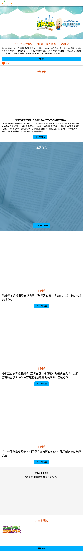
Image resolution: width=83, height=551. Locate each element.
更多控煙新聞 (43, 225)
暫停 (7, 63)
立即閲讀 (43, 306)
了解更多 (41, 59)
